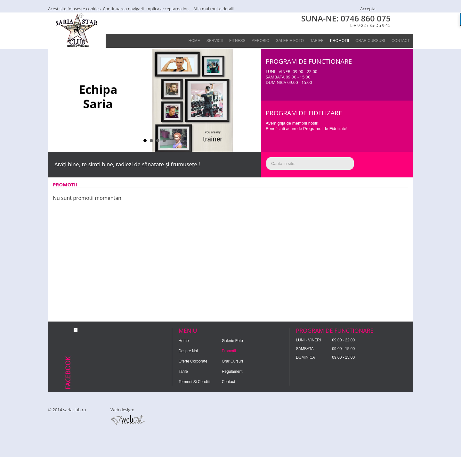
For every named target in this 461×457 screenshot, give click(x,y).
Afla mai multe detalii (213, 9)
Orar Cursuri (370, 40)
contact (401, 40)
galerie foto (290, 40)
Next (252, 100)
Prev (56, 100)
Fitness (237, 40)
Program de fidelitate (381, 124)
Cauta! (381, 164)
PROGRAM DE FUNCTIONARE (309, 61)
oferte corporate (193, 361)
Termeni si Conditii (195, 381)
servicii (214, 40)
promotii (339, 40)
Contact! (381, 72)
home (194, 40)
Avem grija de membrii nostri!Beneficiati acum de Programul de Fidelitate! (306, 126)
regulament (232, 371)
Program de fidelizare (304, 113)
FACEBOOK (405, 20)
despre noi (188, 351)
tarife (317, 40)
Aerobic (260, 40)
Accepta (368, 9)
